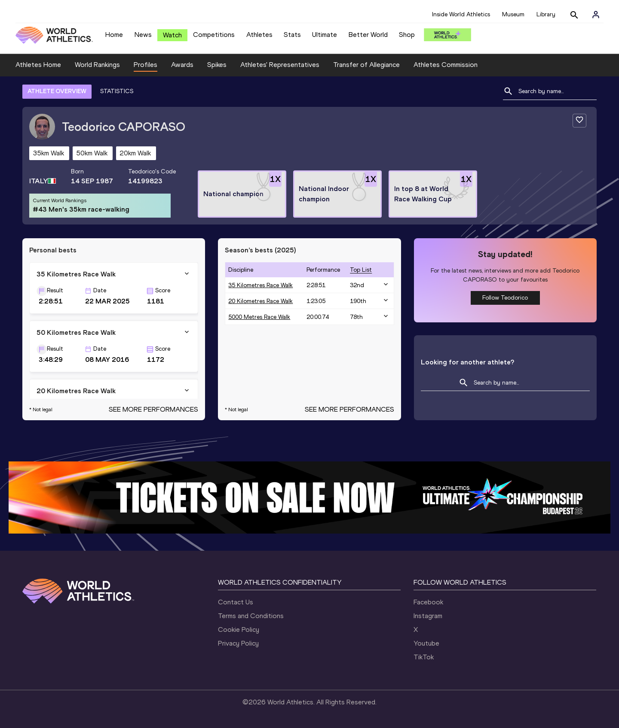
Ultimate (324, 34)
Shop (407, 34)
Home (114, 34)
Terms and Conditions (251, 616)
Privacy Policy (238, 643)
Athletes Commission (446, 65)
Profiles (145, 65)
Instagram (428, 616)
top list (361, 269)
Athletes (259, 34)
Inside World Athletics (461, 14)
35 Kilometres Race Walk (260, 285)
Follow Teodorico (505, 297)
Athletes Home (38, 65)
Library (545, 14)
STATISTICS (116, 91)
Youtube (426, 643)
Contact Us (235, 602)
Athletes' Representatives (279, 65)
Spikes (217, 65)
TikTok (424, 657)
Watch (172, 35)
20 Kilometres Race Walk (260, 301)
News (143, 34)
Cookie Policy (238, 629)
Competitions (214, 34)
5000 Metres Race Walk (259, 317)
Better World (368, 34)
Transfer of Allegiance (366, 65)
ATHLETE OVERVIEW (57, 91)
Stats (292, 34)
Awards (182, 65)
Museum (513, 14)
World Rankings (97, 65)
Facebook (428, 602)
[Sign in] (596, 15)
